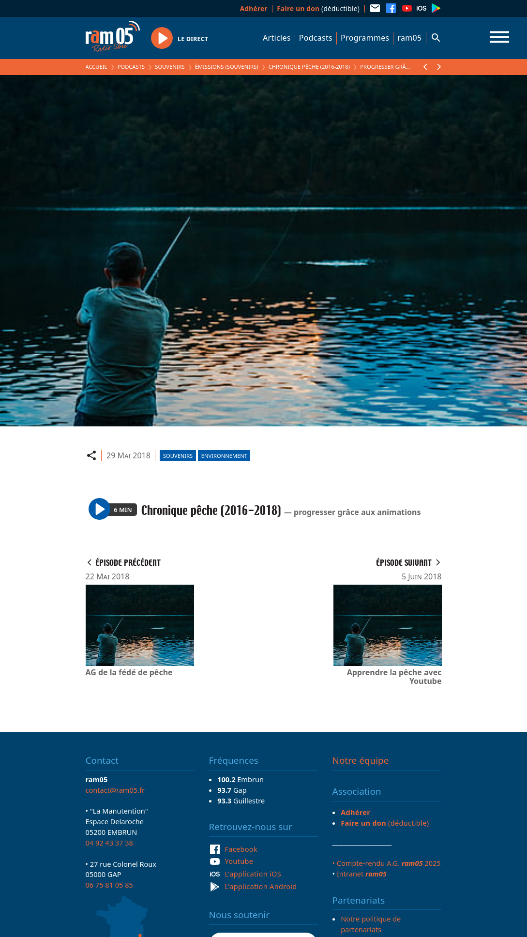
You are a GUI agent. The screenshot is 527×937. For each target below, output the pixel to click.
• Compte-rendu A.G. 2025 (386, 863)
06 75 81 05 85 (109, 885)
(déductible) (318, 8)
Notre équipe (360, 760)
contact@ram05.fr (115, 790)
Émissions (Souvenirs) (226, 66)
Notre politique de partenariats (371, 924)
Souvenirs (169, 66)
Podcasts (315, 37)
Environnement (224, 455)
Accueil (96, 66)
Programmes (365, 37)
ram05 (409, 37)
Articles (277, 37)
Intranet (362, 873)
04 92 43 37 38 (109, 842)
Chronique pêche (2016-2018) (309, 66)
